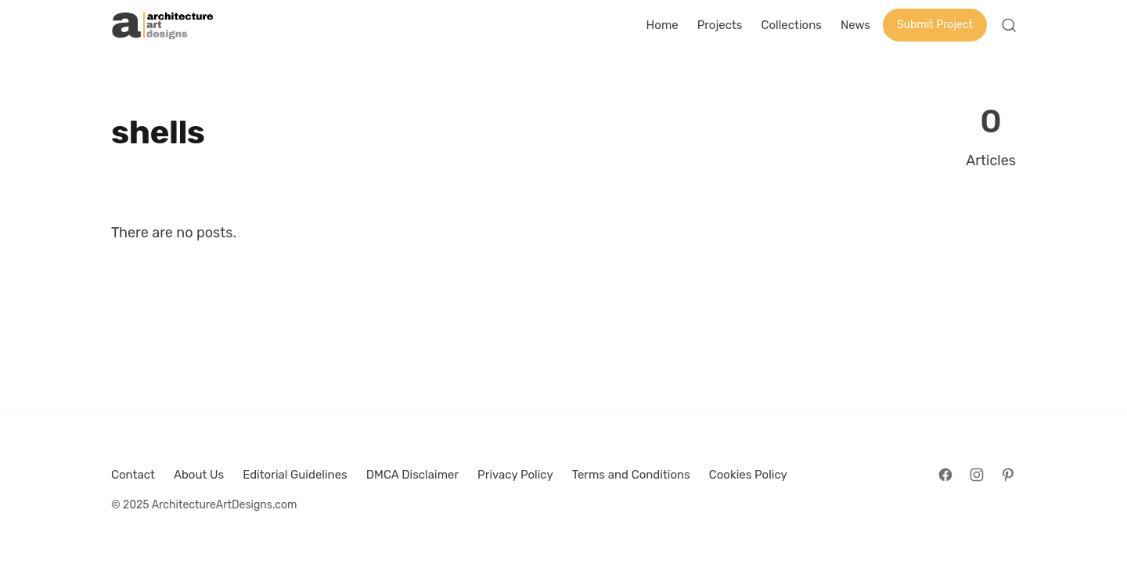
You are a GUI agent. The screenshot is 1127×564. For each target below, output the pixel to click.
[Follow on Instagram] (977, 475)
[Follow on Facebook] (945, 475)
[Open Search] (1008, 25)
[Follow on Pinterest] (1008, 475)
